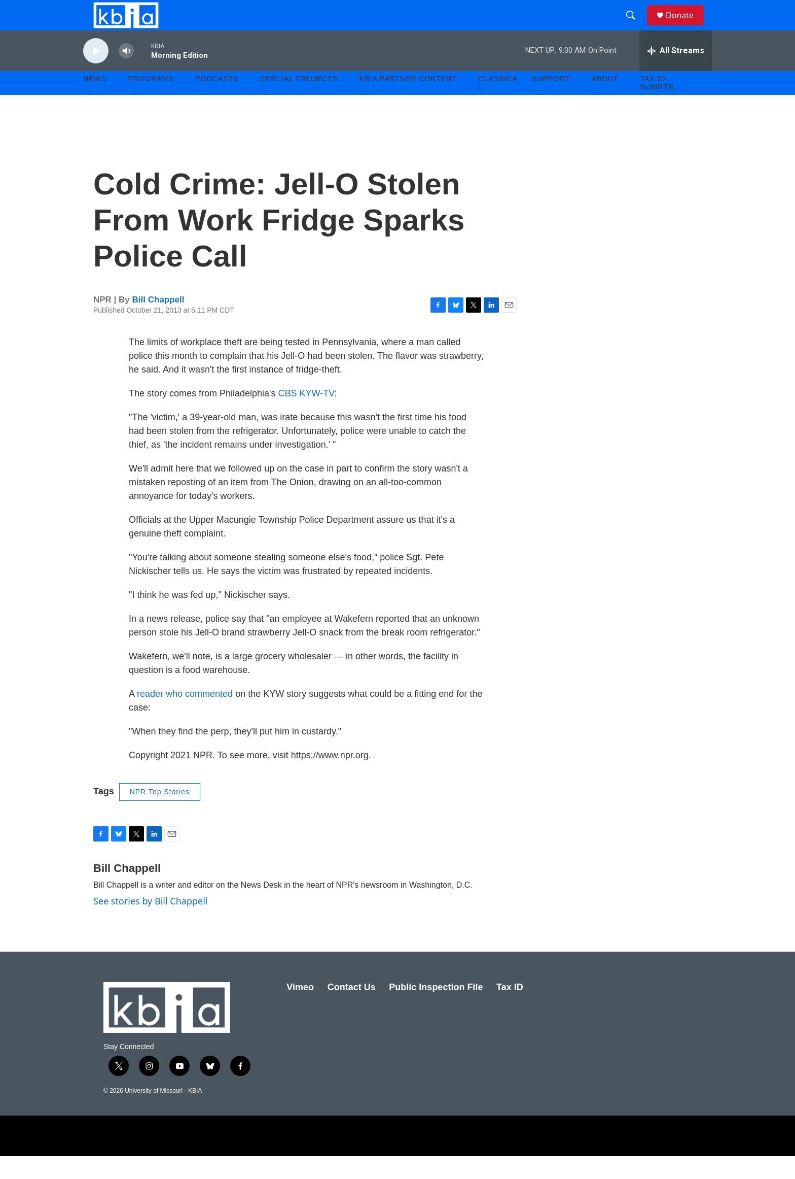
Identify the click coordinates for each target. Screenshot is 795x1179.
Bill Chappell (158, 322)
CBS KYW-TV (306, 416)
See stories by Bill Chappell (150, 924)
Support (550, 101)
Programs (151, 101)
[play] (96, 74)
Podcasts (216, 101)
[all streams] (675, 73)
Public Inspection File (436, 1010)
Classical (498, 105)
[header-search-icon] (635, 26)
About (605, 101)
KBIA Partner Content (408, 101)
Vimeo (300, 1010)
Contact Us (352, 1010)
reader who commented (185, 717)
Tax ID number (657, 105)
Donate (686, 26)
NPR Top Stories (160, 815)
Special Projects (299, 101)
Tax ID (509, 1010)
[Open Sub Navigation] (91, 118)
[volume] (126, 73)
